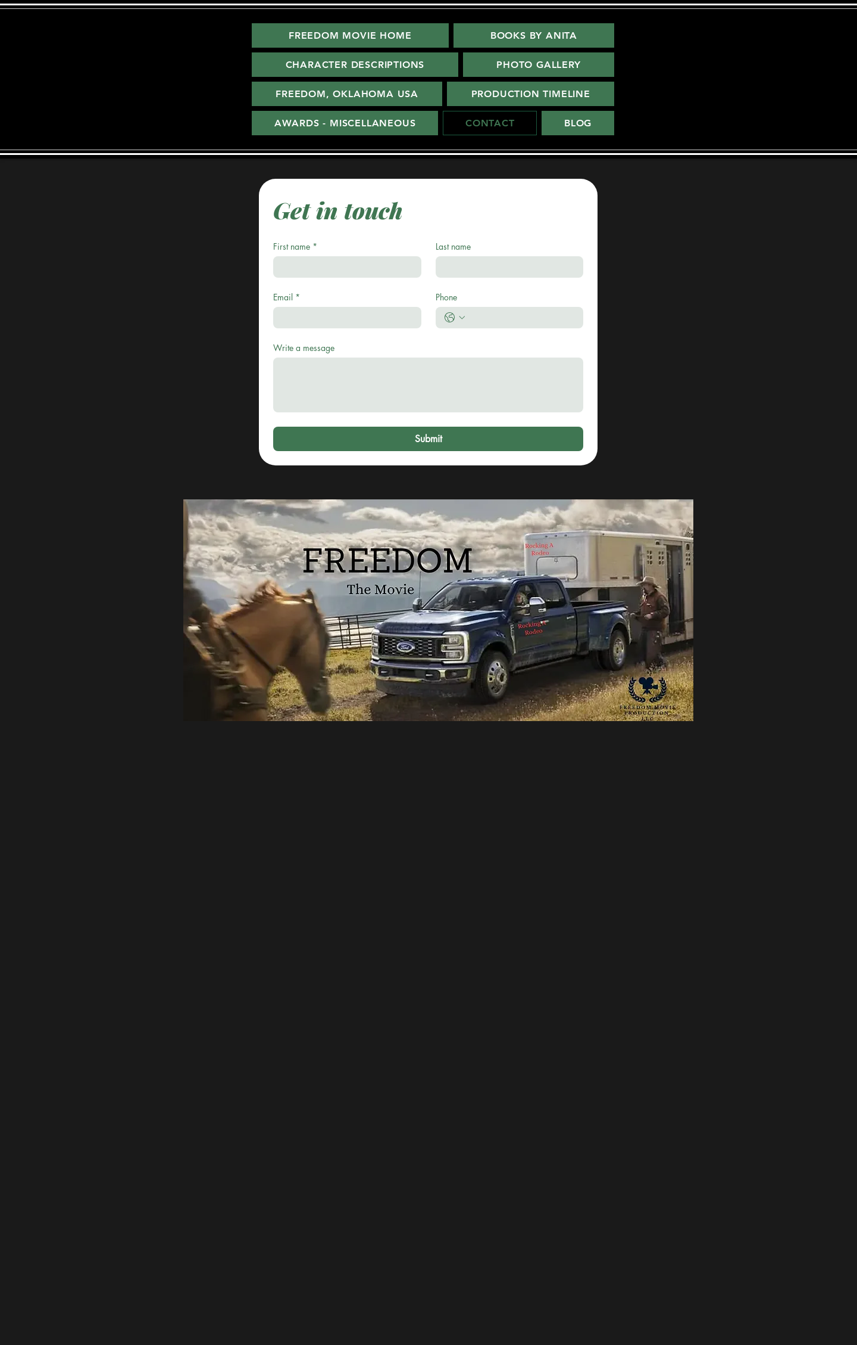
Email (286, 297)
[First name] (343, 267)
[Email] (343, 317)
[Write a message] (428, 385)
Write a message (303, 348)
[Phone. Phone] (522, 317)
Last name (453, 246)
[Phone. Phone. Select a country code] (455, 317)
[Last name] (506, 267)
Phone (446, 297)
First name (295, 246)
